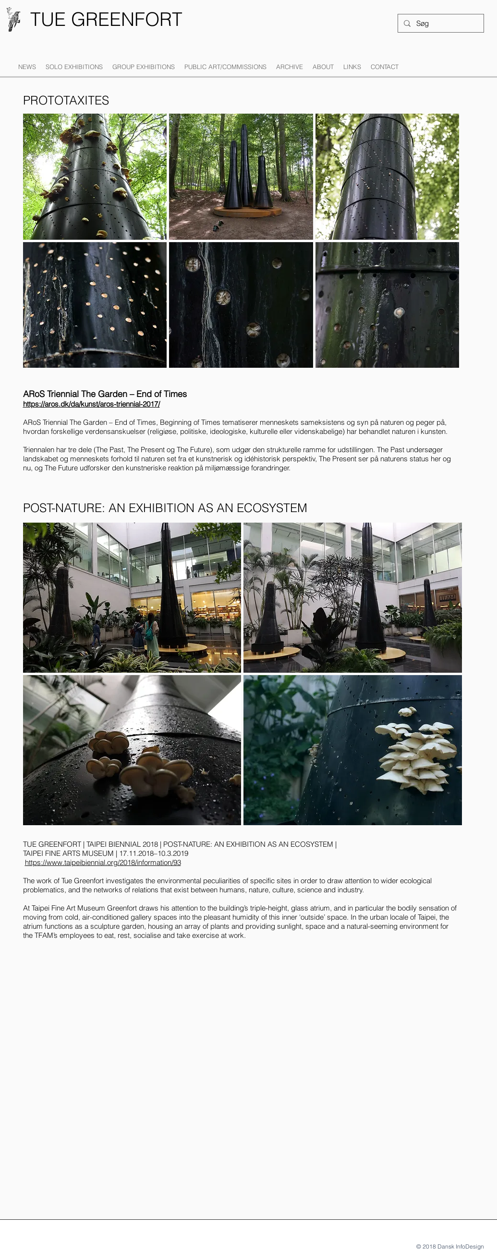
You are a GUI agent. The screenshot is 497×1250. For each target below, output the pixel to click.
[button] (74, 67)
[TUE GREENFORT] (106, 19)
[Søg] (439, 23)
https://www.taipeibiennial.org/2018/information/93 (103, 862)
